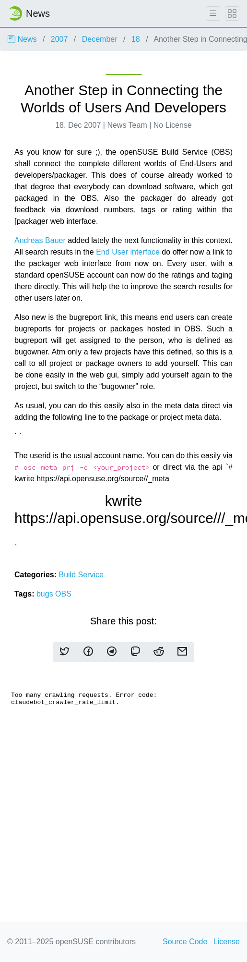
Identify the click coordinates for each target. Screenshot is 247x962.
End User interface (128, 252)
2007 (59, 39)
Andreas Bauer (40, 240)
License (226, 942)
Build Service (81, 575)
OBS (63, 594)
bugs (45, 594)
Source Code (185, 942)
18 (135, 39)
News (22, 39)
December (100, 39)
